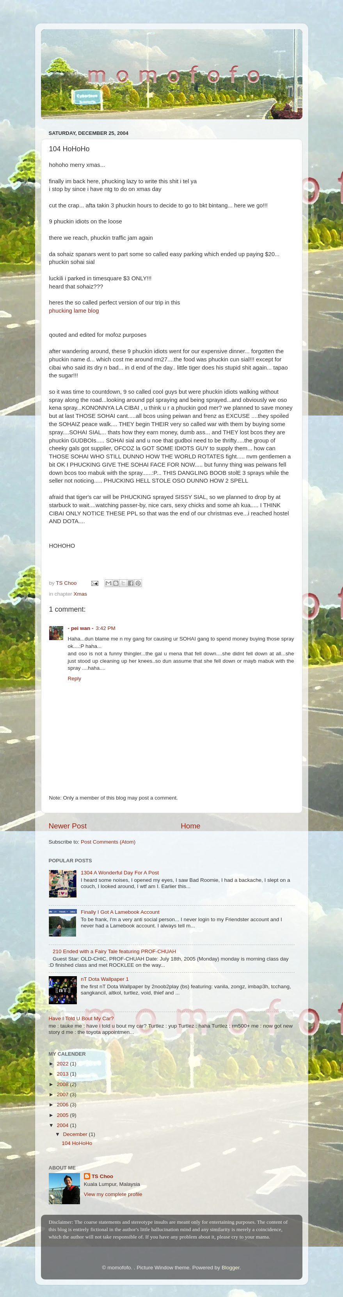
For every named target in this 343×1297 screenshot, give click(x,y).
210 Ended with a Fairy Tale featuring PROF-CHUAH (114, 951)
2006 (63, 1105)
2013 (63, 1074)
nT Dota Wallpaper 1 (105, 979)
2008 (63, 1084)
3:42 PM (106, 628)
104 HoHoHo (77, 1143)
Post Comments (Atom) (108, 842)
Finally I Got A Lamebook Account (120, 912)
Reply (75, 678)
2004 (63, 1125)
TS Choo (103, 1176)
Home (190, 826)
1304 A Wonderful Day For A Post (120, 873)
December (76, 1134)
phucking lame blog (74, 311)
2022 (63, 1064)
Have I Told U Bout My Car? (81, 1018)
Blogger (231, 1267)
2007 (63, 1094)
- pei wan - (81, 628)
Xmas (80, 594)
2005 (63, 1115)
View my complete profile (113, 1194)
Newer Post (68, 826)
